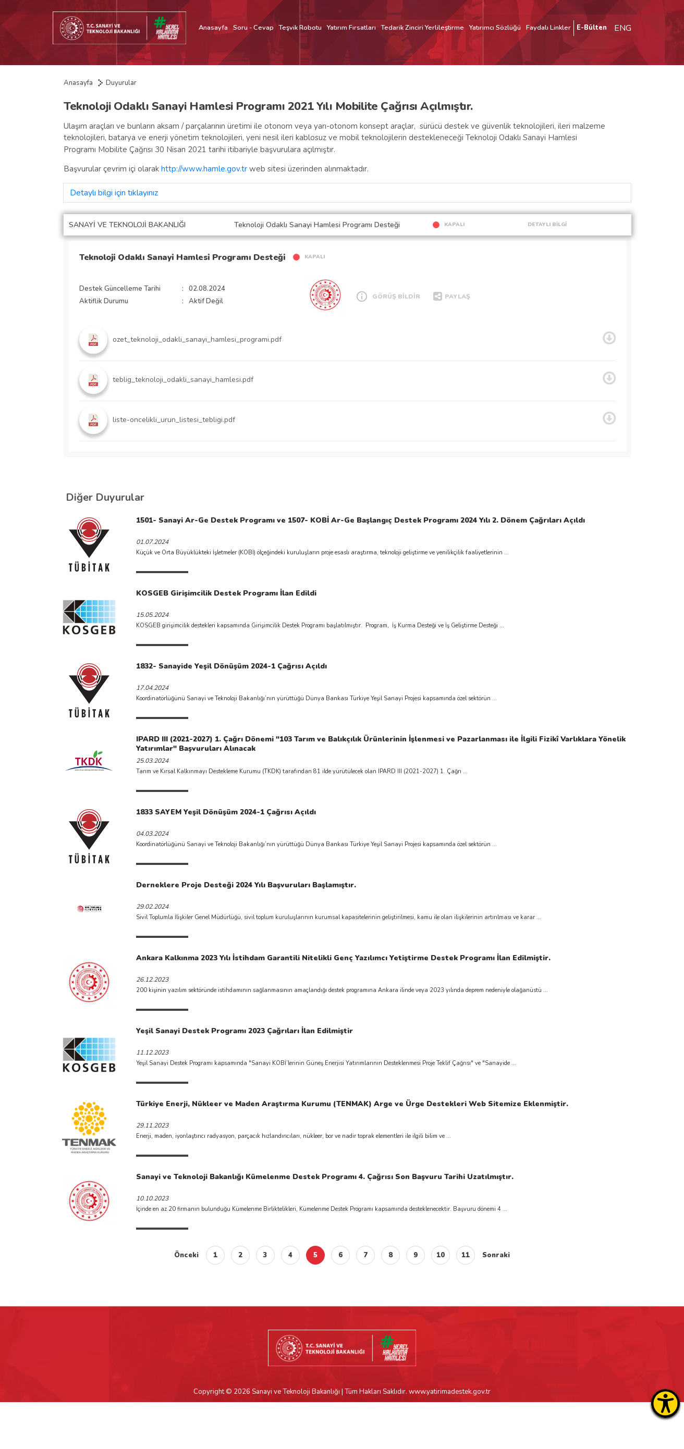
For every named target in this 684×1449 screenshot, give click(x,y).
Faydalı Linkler (548, 27)
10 (440, 1255)
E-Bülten (592, 27)
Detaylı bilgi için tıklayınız (114, 193)
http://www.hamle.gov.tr (204, 169)
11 (465, 1255)
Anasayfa (213, 27)
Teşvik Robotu (300, 27)
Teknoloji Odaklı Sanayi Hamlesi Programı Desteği (182, 257)
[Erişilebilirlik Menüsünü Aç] (665, 1403)
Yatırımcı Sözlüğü (495, 27)
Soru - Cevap (253, 27)
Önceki (186, 1255)
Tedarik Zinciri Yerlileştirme (422, 27)
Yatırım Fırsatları (351, 27)
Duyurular (121, 83)
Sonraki (496, 1255)
